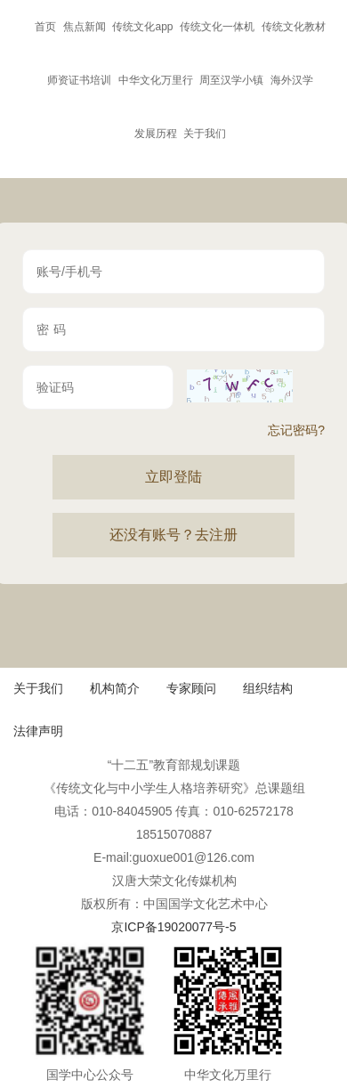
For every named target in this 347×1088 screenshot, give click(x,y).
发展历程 (155, 133)
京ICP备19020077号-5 (173, 927)
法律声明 (38, 731)
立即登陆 (173, 476)
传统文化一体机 (217, 26)
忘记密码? (296, 430)
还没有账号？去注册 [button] (173, 534)
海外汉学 (291, 80)
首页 (45, 26)
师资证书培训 (79, 80)
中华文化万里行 (155, 80)
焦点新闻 (84, 26)
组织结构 (268, 688)
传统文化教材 (294, 26)
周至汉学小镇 (231, 80)
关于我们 (204, 133)
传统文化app (142, 26)
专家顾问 (191, 688)
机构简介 (115, 688)
